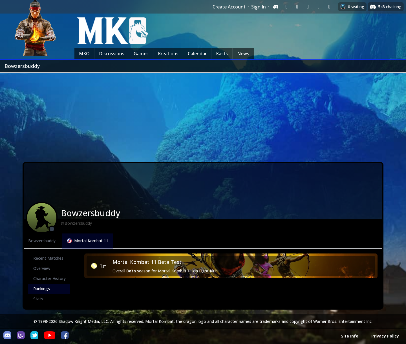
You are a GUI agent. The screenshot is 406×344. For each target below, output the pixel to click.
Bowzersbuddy (42, 240)
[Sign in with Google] (297, 7)
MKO (84, 53)
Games (141, 53)
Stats (38, 298)
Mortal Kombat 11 (87, 240)
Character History (49, 278)
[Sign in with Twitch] (286, 7)
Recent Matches (48, 258)
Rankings (41, 288)
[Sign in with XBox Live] (329, 7)
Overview (41, 268)
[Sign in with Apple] (318, 7)
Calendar (197, 53)
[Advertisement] (203, 115)
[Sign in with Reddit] (308, 7)
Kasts (222, 53)
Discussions (111, 53)
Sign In (258, 7)
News (243, 53)
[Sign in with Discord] (276, 7)
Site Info (349, 336)
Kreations (168, 53)
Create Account (229, 7)
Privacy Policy (385, 336)
